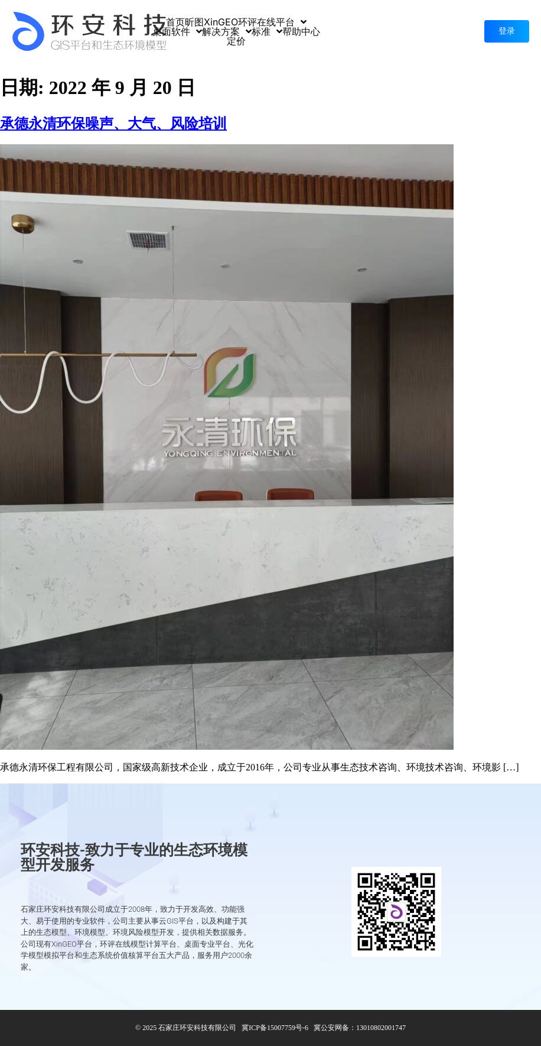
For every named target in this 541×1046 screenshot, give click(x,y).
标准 (267, 31)
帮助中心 (301, 31)
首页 (175, 22)
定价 (236, 41)
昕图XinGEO (211, 22)
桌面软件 (177, 31)
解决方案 (227, 31)
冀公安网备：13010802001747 (360, 1028)
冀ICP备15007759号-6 (275, 1028)
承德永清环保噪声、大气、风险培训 (113, 123)
